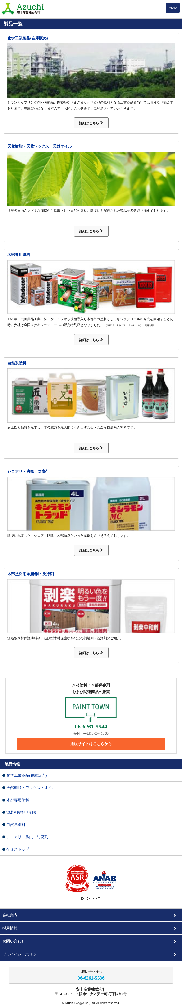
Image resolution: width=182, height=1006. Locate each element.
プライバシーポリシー (89, 954)
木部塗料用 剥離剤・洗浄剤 (30, 574)
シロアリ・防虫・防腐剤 (28, 471)
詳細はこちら (91, 123)
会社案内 (89, 915)
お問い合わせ (89, 941)
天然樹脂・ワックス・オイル (31, 788)
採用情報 (89, 928)
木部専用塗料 (18, 255)
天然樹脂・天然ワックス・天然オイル (39, 146)
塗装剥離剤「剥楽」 (23, 812)
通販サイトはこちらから (91, 744)
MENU (173, 7)
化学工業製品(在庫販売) (27, 38)
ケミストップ (17, 849)
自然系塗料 (16, 363)
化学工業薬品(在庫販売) (26, 775)
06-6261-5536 (90, 978)
